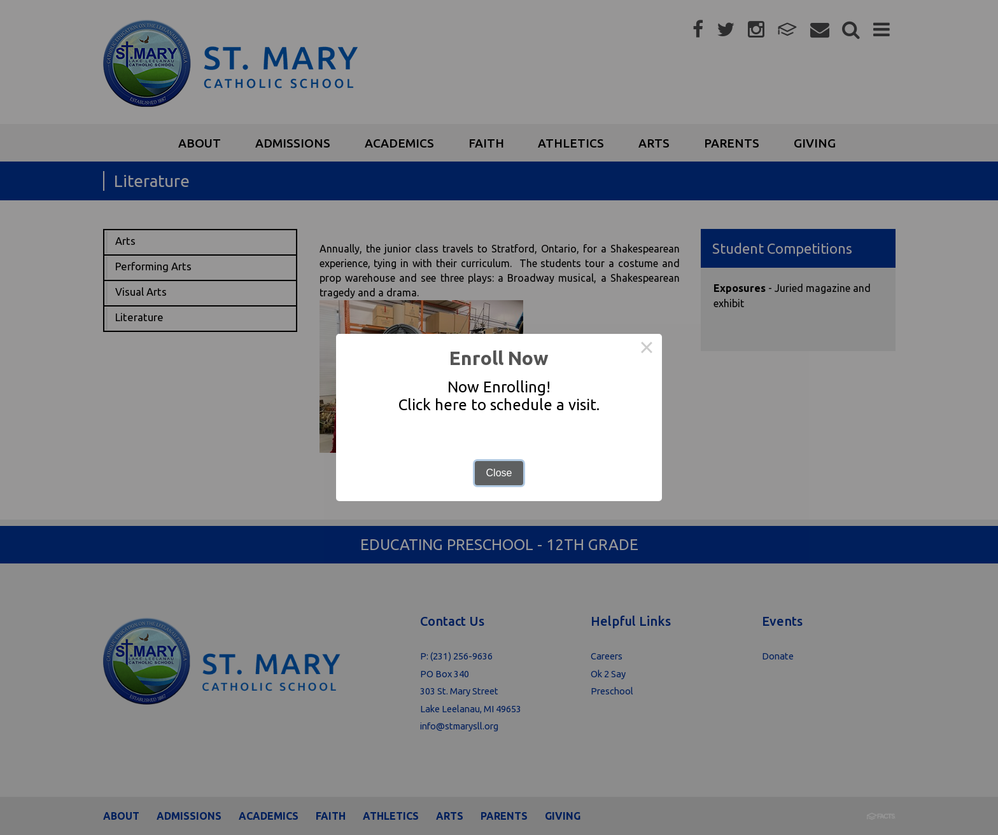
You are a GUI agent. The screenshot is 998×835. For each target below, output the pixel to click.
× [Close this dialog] (646, 349)
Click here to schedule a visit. (499, 404)
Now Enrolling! (499, 387)
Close (499, 472)
